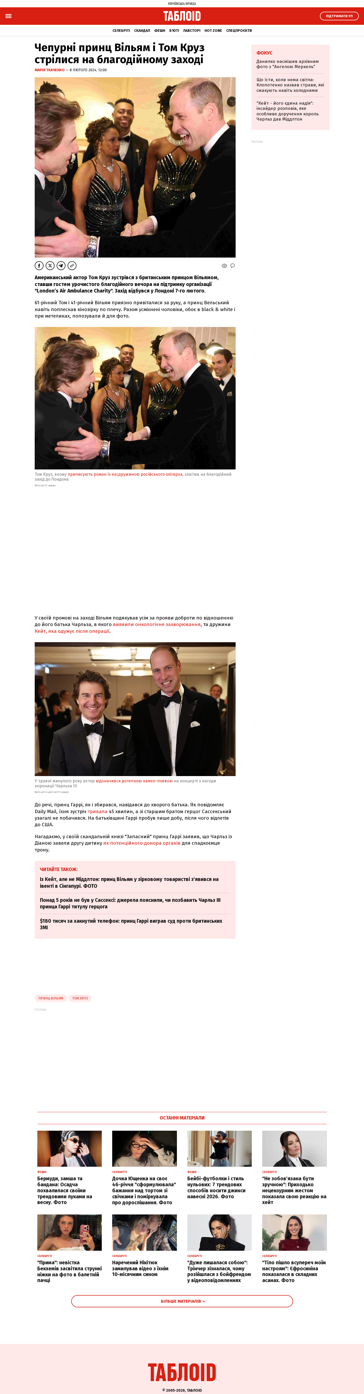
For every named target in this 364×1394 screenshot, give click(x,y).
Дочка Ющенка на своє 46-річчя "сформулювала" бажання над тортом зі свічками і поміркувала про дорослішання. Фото (144, 1190)
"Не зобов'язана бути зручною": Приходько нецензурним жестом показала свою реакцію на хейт (294, 1190)
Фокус (264, 53)
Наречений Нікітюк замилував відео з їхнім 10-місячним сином (140, 1269)
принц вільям (50, 998)
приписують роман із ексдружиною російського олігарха (125, 474)
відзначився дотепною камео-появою (134, 780)
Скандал (142, 30)
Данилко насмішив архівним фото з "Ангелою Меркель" (287, 64)
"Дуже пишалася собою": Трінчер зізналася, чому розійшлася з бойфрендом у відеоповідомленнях (219, 1271)
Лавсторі (191, 30)
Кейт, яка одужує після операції (72, 631)
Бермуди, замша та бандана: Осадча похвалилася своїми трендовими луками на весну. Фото (64, 1190)
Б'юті (174, 30)
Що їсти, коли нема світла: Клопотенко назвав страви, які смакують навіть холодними (290, 85)
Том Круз (80, 998)
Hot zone (213, 30)
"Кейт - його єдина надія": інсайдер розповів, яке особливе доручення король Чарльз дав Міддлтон (287, 111)
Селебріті (121, 30)
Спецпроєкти (239, 30)
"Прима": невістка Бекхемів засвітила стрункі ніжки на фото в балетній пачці (69, 1271)
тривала (98, 811)
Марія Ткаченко (50, 70)
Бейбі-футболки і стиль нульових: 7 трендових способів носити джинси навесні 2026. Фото (216, 1187)
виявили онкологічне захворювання (157, 624)
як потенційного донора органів (142, 843)
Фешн (159, 30)
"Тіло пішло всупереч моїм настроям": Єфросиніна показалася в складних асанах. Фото (294, 1271)
